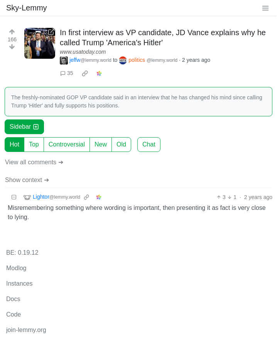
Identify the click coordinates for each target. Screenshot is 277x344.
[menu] (265, 8)
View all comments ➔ (34, 162)
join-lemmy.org (26, 330)
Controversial (67, 144)
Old (121, 144)
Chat (148, 144)
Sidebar (24, 126)
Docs (13, 299)
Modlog (16, 268)
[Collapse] (14, 197)
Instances (19, 283)
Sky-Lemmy (26, 7)
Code (13, 314)
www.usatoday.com (83, 52)
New (101, 144)
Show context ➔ (27, 180)
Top (34, 144)
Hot (14, 144)
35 (66, 73)
